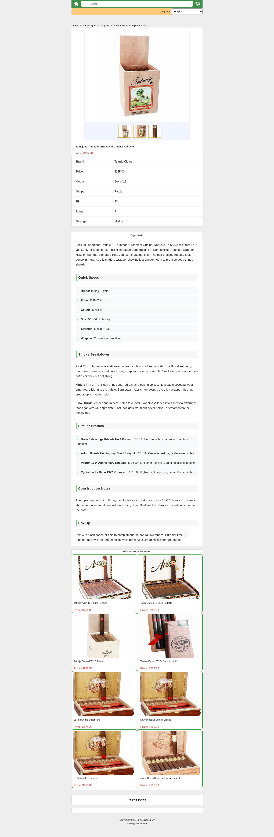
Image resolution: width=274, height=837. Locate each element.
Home (76, 25)
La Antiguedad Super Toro (87, 719)
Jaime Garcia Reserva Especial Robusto (160, 778)
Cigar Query (149, 820)
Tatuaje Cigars (89, 25)
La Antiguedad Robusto (85, 778)
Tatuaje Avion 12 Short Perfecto (156, 603)
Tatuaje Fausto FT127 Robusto (89, 661)
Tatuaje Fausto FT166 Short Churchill (159, 661)
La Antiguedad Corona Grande (155, 719)
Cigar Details (137, 235)
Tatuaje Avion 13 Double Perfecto (90, 603)
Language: (165, 11)
